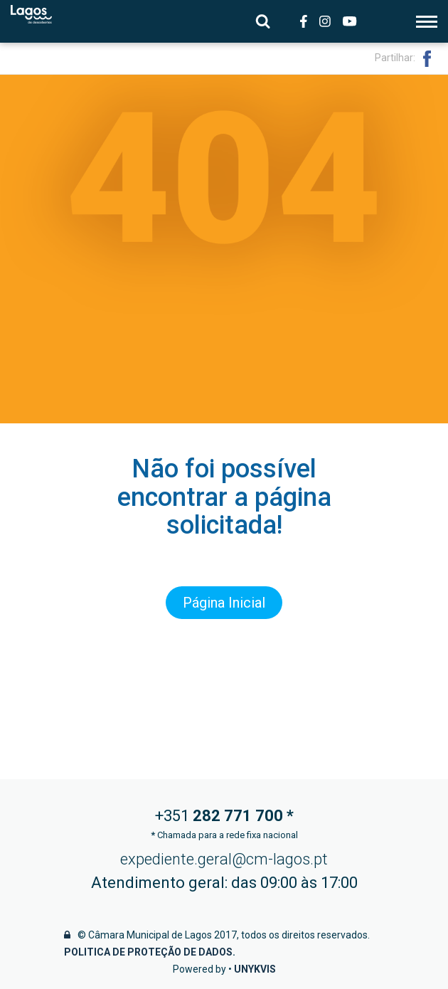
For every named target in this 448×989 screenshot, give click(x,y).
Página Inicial (224, 602)
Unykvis (255, 969)
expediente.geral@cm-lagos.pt (224, 859)
